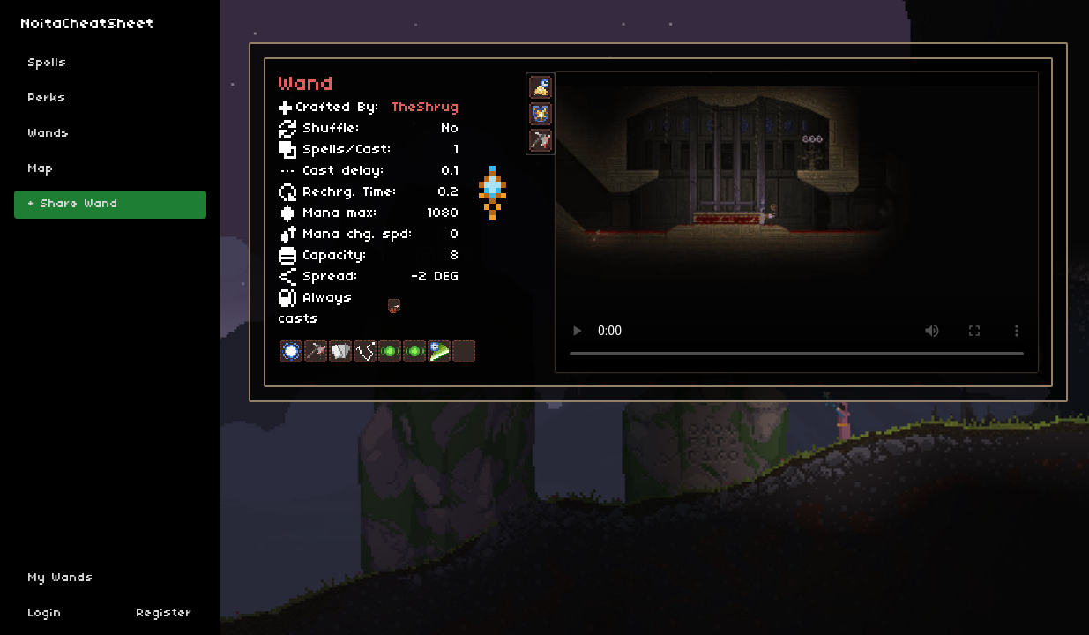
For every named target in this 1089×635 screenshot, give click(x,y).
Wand (306, 84)
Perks (47, 98)
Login (45, 613)
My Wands (60, 578)
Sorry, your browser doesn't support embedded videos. (797, 222)
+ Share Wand (73, 204)
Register (164, 613)
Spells (47, 63)
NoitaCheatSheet (87, 24)
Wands (49, 133)
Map (41, 169)
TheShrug (425, 108)
